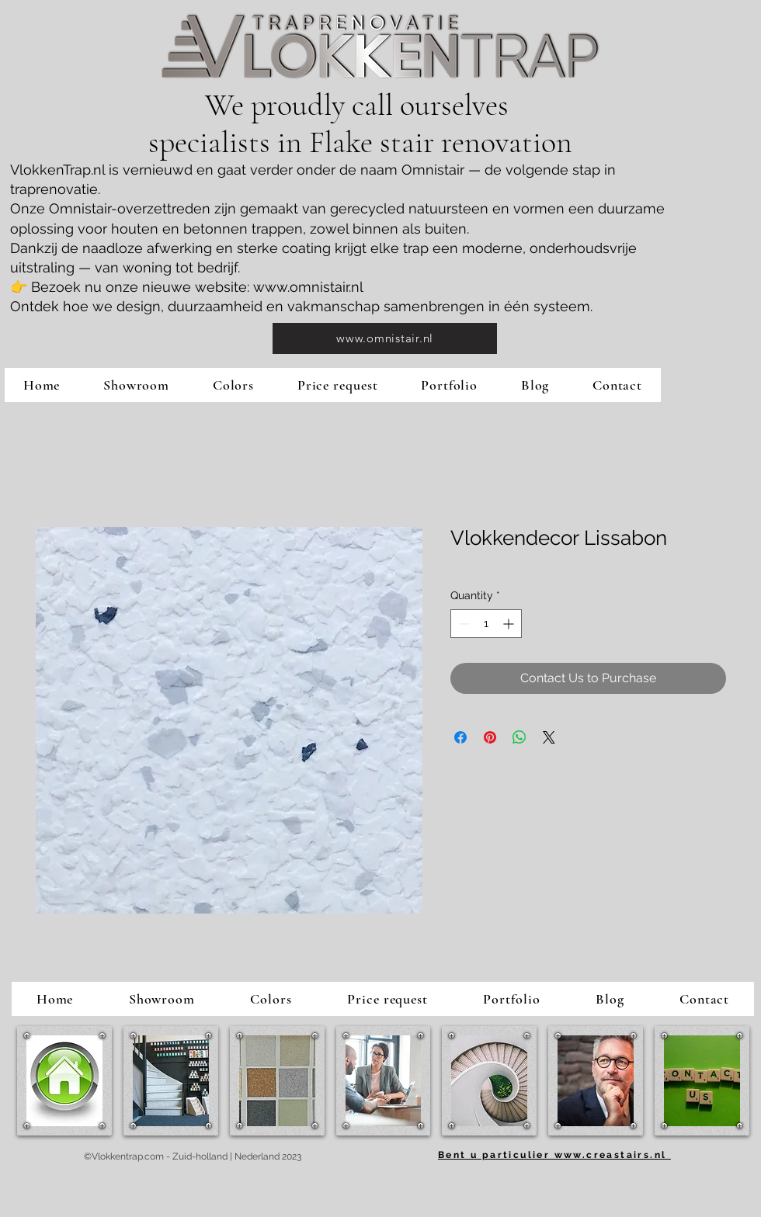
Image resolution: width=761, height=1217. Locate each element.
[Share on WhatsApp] (519, 737)
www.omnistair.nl (308, 287)
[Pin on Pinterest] (490, 737)
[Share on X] (549, 737)
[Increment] (509, 623)
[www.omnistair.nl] (385, 338)
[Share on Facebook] (460, 737)
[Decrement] (462, 623)
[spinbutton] (486, 623)
